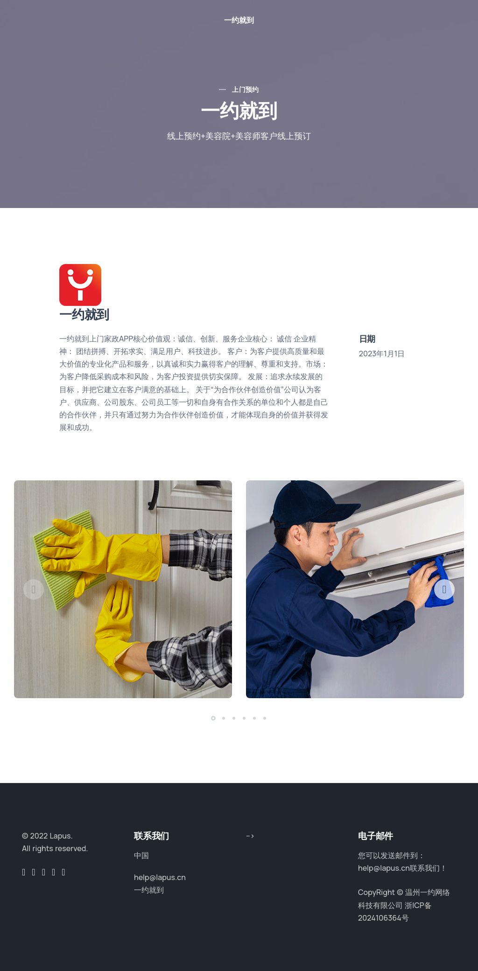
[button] (444, 589)
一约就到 (238, 20)
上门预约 (245, 89)
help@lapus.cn (160, 877)
